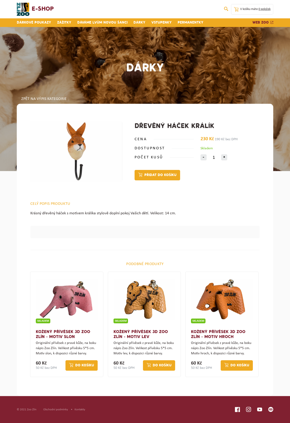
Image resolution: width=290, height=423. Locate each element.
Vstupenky (161, 22)
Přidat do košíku (160, 175)
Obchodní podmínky (55, 409)
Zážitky (64, 22)
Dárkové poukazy (34, 22)
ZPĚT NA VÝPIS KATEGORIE (42, 99)
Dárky (139, 22)
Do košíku (84, 365)
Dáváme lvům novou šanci (102, 22)
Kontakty (80, 409)
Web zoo (262, 22)
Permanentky (190, 22)
